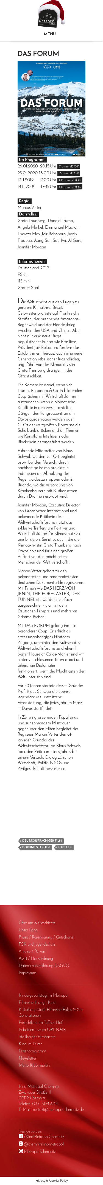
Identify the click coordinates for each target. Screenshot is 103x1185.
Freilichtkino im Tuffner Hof (40, 1023)
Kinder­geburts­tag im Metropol (43, 995)
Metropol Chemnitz (40, 1152)
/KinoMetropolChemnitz (44, 1137)
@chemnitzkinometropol (44, 1144)
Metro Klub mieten (34, 1065)
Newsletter (27, 1058)
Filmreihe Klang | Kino (37, 1003)
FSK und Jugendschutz (37, 944)
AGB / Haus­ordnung (36, 959)
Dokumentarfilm (36, 847)
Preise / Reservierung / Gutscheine (46, 937)
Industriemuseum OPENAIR (42, 1030)
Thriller (65, 847)
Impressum (27, 973)
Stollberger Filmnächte (37, 1037)
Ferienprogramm (32, 1051)
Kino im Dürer (30, 1044)
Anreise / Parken (32, 951)
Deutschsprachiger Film (42, 840)
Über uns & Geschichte (37, 923)
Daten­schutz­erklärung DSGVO (44, 966)
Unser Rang (28, 930)
